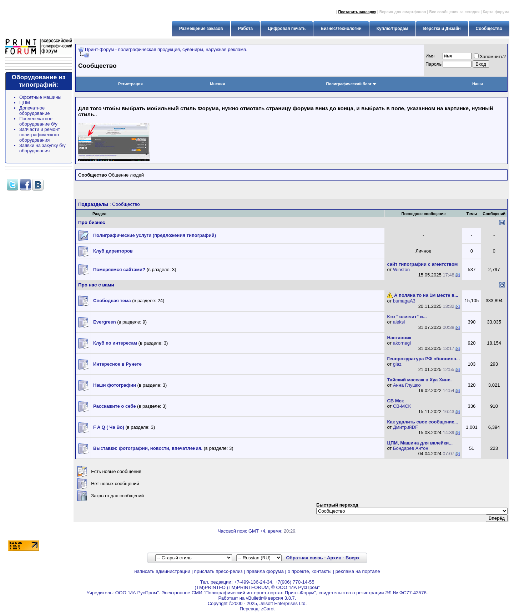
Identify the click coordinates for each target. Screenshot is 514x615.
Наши (477, 84)
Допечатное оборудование (34, 110)
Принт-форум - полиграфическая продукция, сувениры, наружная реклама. (166, 49)
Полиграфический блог (351, 84)
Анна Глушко (407, 385)
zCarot (267, 608)
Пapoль (433, 64)
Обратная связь (304, 557)
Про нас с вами (96, 285)
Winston (401, 269)
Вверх (352, 557)
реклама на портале (358, 571)
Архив (334, 557)
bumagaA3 (404, 301)
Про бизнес (91, 222)
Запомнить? (490, 56)
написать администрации (162, 571)
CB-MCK (402, 406)
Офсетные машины (40, 97)
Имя (429, 56)
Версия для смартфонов (402, 12)
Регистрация (130, 84)
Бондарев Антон (410, 448)
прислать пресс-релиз (218, 571)
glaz (397, 364)
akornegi (402, 343)
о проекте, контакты (310, 571)
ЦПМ (24, 102)
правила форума (265, 571)
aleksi (399, 322)
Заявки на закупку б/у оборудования (42, 148)
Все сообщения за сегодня (454, 12)
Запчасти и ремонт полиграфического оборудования (39, 135)
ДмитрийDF (405, 427)
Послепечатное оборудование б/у (38, 121)
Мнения (217, 84)
